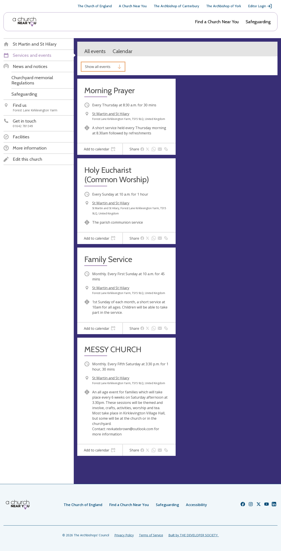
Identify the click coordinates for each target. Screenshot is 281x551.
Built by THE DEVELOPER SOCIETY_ (193, 535)
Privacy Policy (124, 535)
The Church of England (94, 6)
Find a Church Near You (217, 21)
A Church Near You (133, 6)
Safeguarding (258, 21)
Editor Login (260, 6)
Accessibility (196, 504)
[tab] (99, 149)
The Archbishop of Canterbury (176, 6)
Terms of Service (151, 535)
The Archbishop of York (223, 6)
